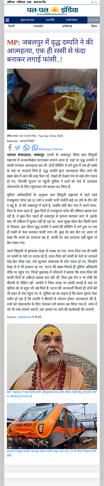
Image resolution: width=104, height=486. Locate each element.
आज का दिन (39, 2)
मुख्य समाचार (27, 20)
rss (94, 2)
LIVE (93, 20)
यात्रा (29, 2)
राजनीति (50, 20)
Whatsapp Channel (47, 149)
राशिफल (21, 2)
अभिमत (11, 2)
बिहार (94, 26)
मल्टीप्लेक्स (71, 20)
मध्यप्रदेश (38, 26)
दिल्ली (11, 26)
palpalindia (24, 317)
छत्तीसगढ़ (67, 26)
